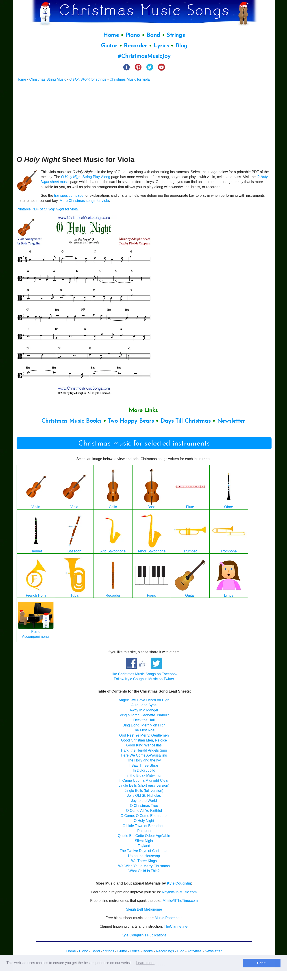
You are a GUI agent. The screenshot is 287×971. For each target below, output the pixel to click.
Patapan (144, 831)
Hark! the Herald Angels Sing (144, 750)
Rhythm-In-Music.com (179, 892)
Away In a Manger (144, 710)
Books (147, 951)
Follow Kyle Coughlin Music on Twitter (144, 679)
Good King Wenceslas (144, 745)
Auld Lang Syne (144, 705)
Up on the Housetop (144, 856)
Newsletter (231, 421)
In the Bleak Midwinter (143, 775)
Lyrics (161, 46)
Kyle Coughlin (179, 883)
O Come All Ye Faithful (144, 810)
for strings (87, 79)
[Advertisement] (144, 118)
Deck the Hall (144, 720)
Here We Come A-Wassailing (144, 755)
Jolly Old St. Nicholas (144, 795)
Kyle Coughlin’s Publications (144, 935)
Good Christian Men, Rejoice (144, 740)
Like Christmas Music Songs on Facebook (144, 674)
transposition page (68, 195)
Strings (176, 35)
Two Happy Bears (131, 421)
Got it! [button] (262, 963)
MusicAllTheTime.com (180, 901)
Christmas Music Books (71, 421)
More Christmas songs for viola (84, 201)
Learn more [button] (145, 963)
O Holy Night (144, 821)
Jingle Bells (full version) (144, 790)
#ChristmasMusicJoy (144, 56)
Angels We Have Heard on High (144, 700)
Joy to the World (144, 801)
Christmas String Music (47, 79)
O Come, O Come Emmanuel (144, 816)
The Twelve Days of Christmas (144, 851)
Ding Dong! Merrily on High (143, 725)
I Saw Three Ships (144, 765)
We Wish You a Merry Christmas (144, 866)
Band (154, 35)
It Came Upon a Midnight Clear (144, 780)
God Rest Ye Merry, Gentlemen (144, 735)
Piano (132, 35)
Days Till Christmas (185, 421)
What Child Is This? (143, 871)
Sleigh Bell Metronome (144, 909)
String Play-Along (85, 177)
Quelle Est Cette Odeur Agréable (144, 836)
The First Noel (144, 730)
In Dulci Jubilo (144, 770)
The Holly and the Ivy (144, 760)
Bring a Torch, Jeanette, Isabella (144, 715)
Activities (194, 951)
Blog (181, 46)
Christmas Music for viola (130, 79)
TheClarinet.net (176, 926)
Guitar (109, 46)
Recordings (165, 951)
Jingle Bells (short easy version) (144, 785)
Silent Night (144, 841)
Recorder (135, 46)
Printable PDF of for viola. (48, 209)
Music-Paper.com (169, 918)
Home (111, 35)
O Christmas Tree (144, 806)
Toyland (144, 846)
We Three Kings (144, 861)
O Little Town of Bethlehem (144, 826)
